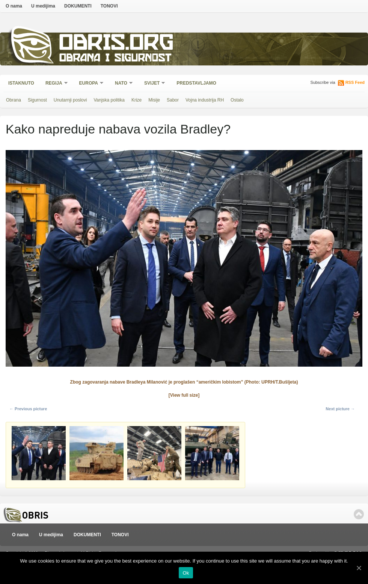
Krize (136, 100)
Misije (154, 100)
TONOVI (109, 6)
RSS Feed (355, 82)
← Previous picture (28, 409)
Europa (89, 83)
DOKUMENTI (78, 6)
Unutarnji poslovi (70, 100)
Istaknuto (21, 83)
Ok (185, 573)
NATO (121, 83)
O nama (14, 6)
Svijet (152, 83)
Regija (54, 83)
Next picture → (340, 409)
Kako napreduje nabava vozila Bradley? (118, 129)
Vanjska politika (109, 100)
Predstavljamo (196, 83)
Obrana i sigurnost (115, 59)
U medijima (43, 6)
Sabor (173, 100)
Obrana (13, 100)
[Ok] (358, 568)
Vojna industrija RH (205, 100)
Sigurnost (37, 100)
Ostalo (237, 100)
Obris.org (116, 44)
